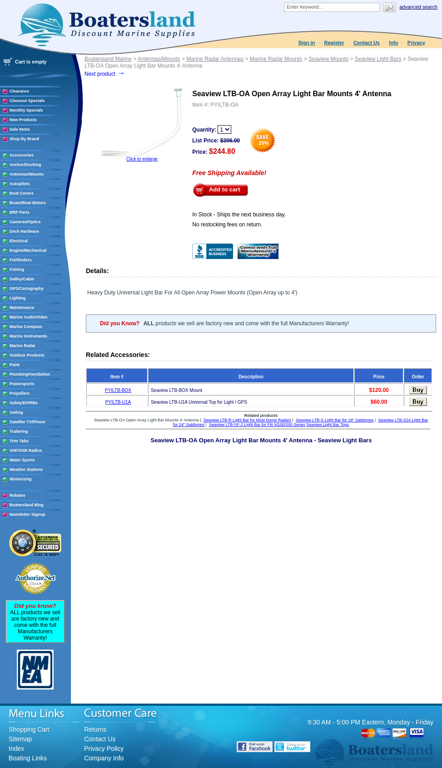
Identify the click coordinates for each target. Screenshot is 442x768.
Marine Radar (22, 345)
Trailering (19, 431)
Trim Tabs (19, 441)
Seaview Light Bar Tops (327, 424)
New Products (23, 119)
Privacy (416, 42)
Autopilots (20, 183)
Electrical (19, 241)
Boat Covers (22, 193)
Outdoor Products (27, 355)
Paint (15, 364)
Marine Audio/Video (29, 317)
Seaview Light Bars (378, 59)
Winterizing (20, 479)
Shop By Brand (24, 139)
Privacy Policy (104, 748)
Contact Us (366, 42)
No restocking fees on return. (227, 224)
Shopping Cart (29, 729)
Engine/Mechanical (28, 250)
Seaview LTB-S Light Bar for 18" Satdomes (335, 420)
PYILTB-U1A (118, 402)
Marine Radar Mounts (276, 59)
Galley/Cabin (22, 279)
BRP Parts (20, 212)
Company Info (104, 758)
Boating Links (28, 758)
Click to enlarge (142, 159)
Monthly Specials (26, 110)
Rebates (17, 495)
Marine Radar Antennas (214, 59)
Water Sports (22, 460)
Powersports (22, 384)
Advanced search (418, 7)
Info (393, 42)
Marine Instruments (28, 336)
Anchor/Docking (25, 164)
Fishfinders (21, 260)
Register (334, 42)
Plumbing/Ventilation (30, 374)
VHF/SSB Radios (26, 450)
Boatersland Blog (27, 505)
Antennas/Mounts (27, 174)
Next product (104, 74)
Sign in (306, 42)
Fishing (17, 269)
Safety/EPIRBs (24, 403)
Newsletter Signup (27, 514)
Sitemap (20, 739)
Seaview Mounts (328, 59)
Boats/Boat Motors (28, 203)
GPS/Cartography (27, 288)
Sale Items (20, 129)
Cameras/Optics (25, 222)
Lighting (18, 298)
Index (16, 748)
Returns (95, 729)
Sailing (16, 412)
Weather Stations (26, 469)
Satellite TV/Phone (27, 422)
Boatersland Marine (108, 59)
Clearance (19, 91)
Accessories (22, 155)
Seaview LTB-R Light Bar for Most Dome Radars (247, 420)
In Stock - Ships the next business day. (239, 214)
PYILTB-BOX (118, 390)
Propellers (20, 393)
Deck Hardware (24, 231)
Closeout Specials (27, 100)
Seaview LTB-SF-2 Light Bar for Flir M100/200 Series (257, 424)
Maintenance (22, 307)
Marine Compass (26, 326)
